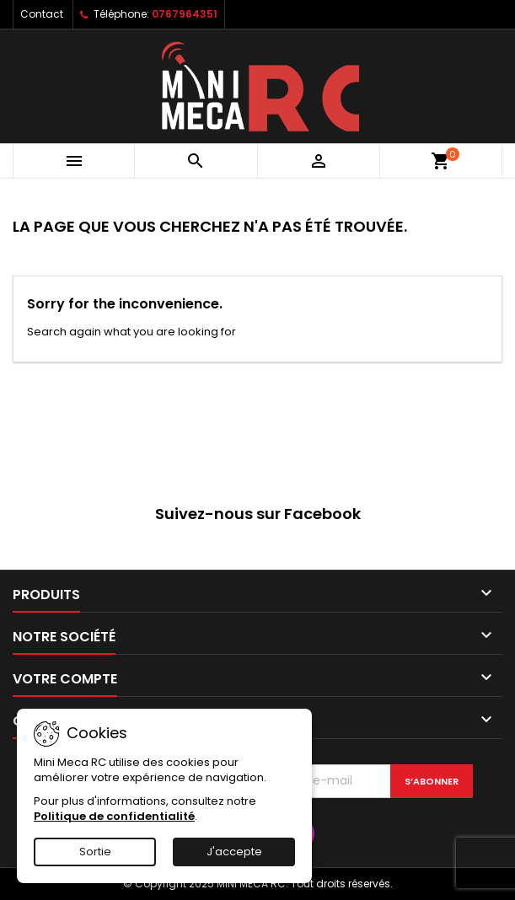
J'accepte (234, 852)
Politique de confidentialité (114, 816)
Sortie (95, 852)
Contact (41, 14)
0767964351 (184, 14)
